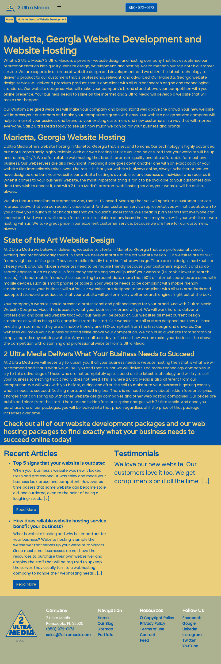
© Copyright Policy (157, 618)
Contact (147, 634)
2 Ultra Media (33, 7)
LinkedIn (189, 629)
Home (103, 618)
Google (189, 623)
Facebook (191, 618)
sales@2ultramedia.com (68, 634)
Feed (144, 640)
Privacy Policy (152, 623)
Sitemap (105, 629)
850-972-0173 (141, 7)
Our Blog (105, 623)
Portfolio (105, 634)
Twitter (189, 640)
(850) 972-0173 (60, 629)
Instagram (192, 634)
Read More (26, 509)
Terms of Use (152, 629)
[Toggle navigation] (59, 7)
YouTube (190, 646)
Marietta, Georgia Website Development (42, 19)
